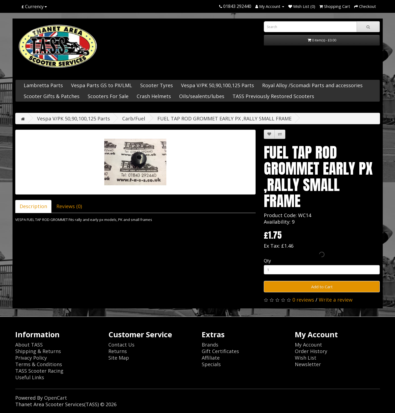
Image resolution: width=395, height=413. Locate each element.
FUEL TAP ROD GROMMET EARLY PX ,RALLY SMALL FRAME (224, 118)
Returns (117, 351)
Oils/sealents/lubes (201, 96)
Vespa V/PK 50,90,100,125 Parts (217, 85)
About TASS (29, 344)
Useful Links (29, 377)
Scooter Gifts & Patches (51, 96)
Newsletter (308, 364)
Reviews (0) (69, 206)
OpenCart (55, 397)
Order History (311, 351)
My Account (308, 344)
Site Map (118, 357)
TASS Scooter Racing (39, 371)
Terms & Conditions (38, 364)
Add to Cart (322, 286)
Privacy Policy (31, 357)
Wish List (305, 357)
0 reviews (303, 299)
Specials (211, 364)
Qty (267, 260)
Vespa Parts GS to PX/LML (101, 85)
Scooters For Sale (108, 96)
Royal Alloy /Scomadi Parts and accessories (312, 85)
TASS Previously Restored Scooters (273, 96)
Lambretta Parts (43, 85)
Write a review (336, 299)
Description (33, 206)
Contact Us (121, 344)
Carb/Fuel (133, 118)
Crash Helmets (154, 96)
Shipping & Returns (38, 351)
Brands (210, 344)
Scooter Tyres (156, 85)
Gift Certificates (220, 351)
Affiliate (211, 357)
